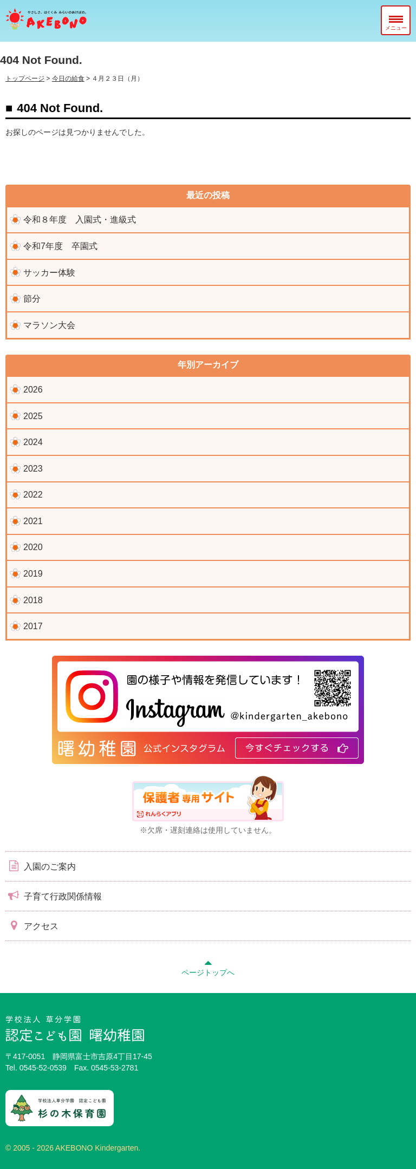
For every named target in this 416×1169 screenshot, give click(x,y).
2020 (33, 547)
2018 (33, 600)
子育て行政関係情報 (53, 895)
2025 (33, 416)
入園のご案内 (40, 865)
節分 (32, 298)
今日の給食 (68, 78)
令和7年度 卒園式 (60, 246)
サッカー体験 (49, 272)
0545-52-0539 (43, 1067)
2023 (33, 468)
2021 (33, 521)
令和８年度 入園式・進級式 (79, 219)
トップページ (24, 78)
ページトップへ (208, 966)
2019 (33, 573)
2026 (33, 389)
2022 (33, 494)
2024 (33, 442)
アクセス (31, 925)
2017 (33, 626)
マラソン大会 (49, 325)
